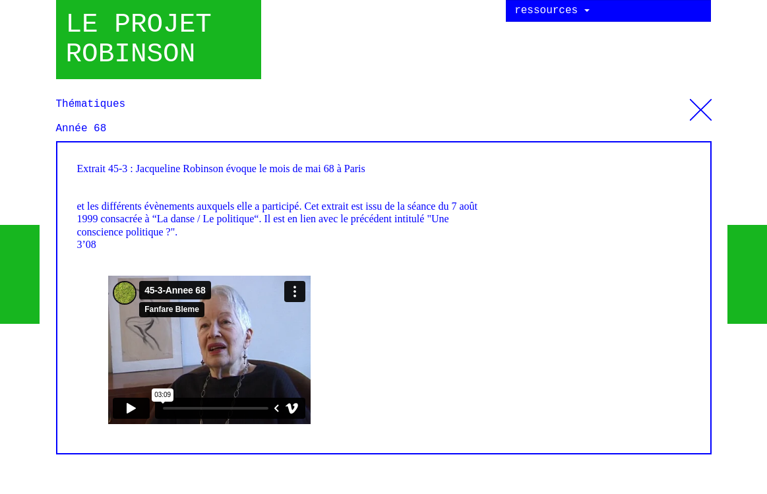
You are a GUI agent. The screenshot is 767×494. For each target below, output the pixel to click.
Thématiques (701, 105)
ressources (552, 10)
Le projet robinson (139, 39)
